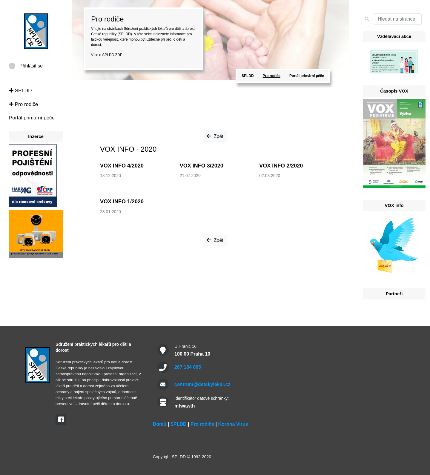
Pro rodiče (23, 104)
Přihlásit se (31, 65)
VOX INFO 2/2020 (281, 166)
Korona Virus (233, 424)
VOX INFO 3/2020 (201, 166)
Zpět (215, 136)
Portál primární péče (32, 118)
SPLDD (20, 90)
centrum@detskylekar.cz (202, 384)
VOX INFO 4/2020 (122, 166)
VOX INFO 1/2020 (122, 202)
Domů (159, 424)
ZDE (118, 55)
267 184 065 (187, 367)
